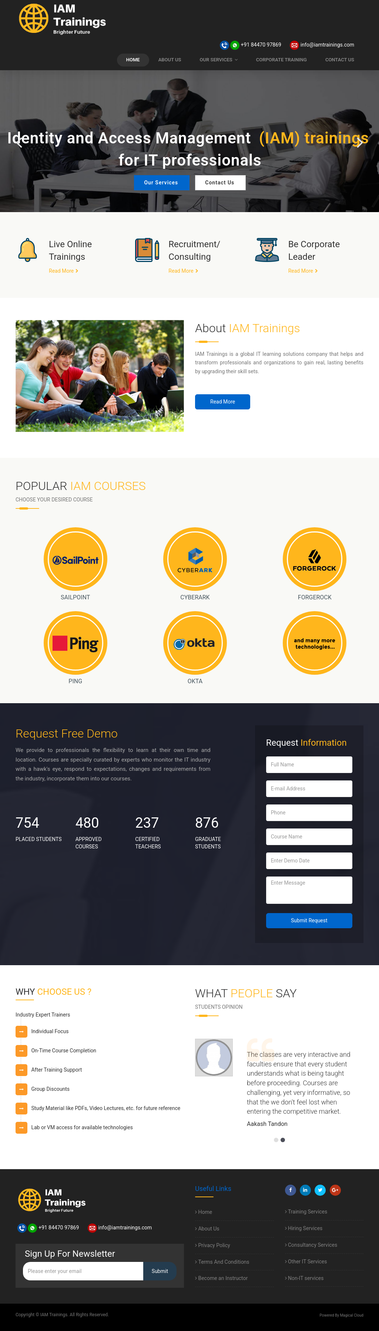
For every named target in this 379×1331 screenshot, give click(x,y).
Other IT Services (306, 1261)
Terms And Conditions (222, 1262)
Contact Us (219, 182)
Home (203, 1212)
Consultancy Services (311, 1245)
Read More (61, 271)
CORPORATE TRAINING (281, 59)
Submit (160, 1271)
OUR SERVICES (218, 59)
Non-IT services (304, 1278)
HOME (133, 59)
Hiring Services (304, 1228)
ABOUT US (169, 59)
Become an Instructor (221, 1278)
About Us (207, 1229)
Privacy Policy (212, 1245)
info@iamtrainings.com (322, 45)
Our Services (161, 182)
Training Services (306, 1212)
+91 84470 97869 (250, 45)
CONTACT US (339, 59)
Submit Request (309, 920)
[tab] (100, 1017)
